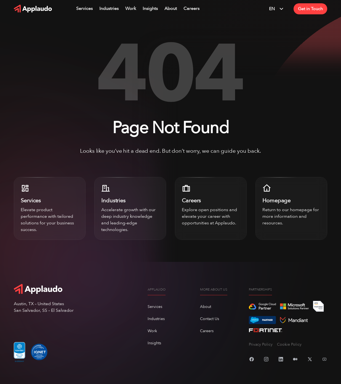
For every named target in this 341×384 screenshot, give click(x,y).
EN (277, 9)
